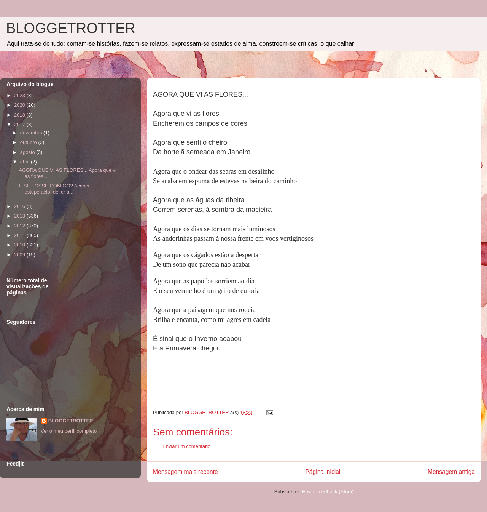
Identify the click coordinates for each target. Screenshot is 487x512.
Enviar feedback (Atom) (328, 491)
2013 (20, 216)
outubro (29, 142)
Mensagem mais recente (185, 472)
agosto (28, 152)
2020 (20, 105)
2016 (20, 206)
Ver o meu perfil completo (69, 431)
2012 (20, 226)
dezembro (31, 133)
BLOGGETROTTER (70, 28)
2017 (20, 124)
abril (25, 162)
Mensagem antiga (451, 472)
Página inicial (322, 472)
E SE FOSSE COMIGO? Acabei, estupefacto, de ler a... (55, 189)
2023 (20, 95)
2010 (20, 245)
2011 (20, 235)
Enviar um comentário (186, 446)
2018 (20, 115)
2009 (20, 255)
